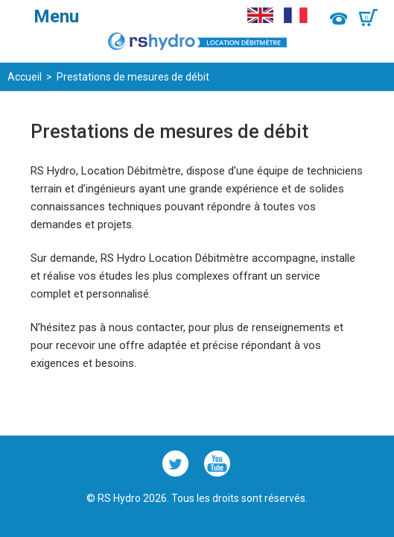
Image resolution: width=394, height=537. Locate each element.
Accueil (24, 77)
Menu (56, 16)
